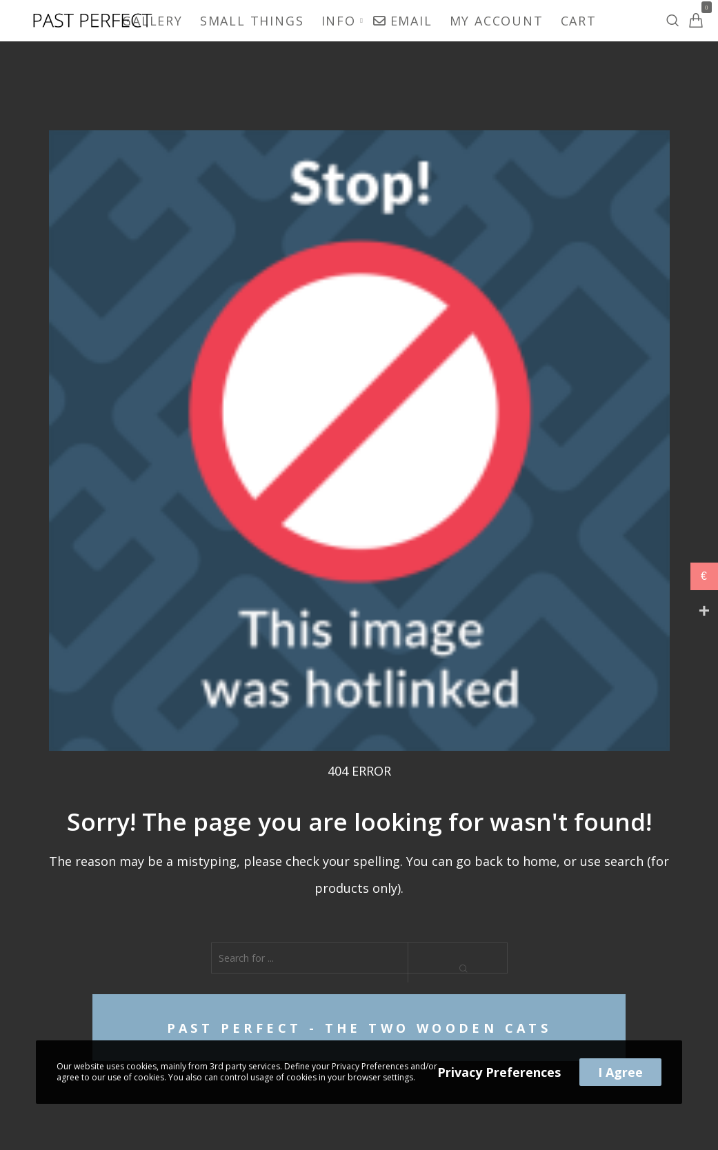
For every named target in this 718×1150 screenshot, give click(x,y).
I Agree (620, 1072)
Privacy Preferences (499, 1072)
